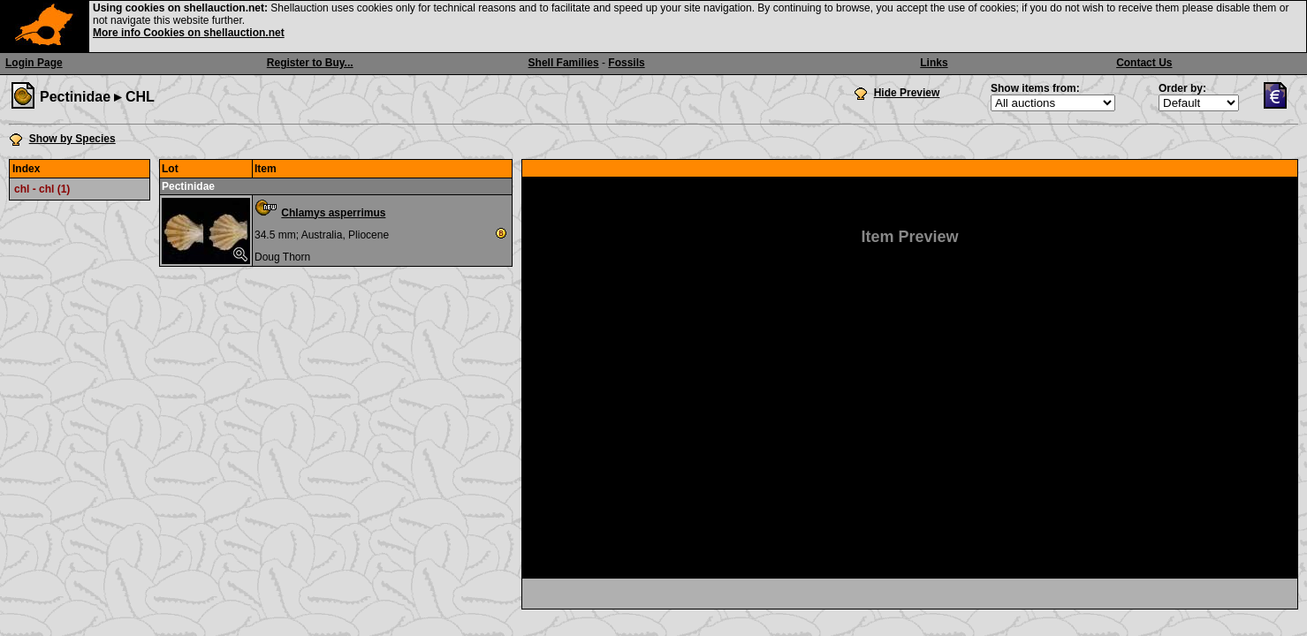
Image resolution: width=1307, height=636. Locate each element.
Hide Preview (907, 93)
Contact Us (1144, 63)
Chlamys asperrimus (333, 213)
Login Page (34, 63)
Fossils (626, 63)
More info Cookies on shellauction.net (189, 32)
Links (933, 63)
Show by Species (72, 138)
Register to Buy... (310, 63)
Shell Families (563, 63)
